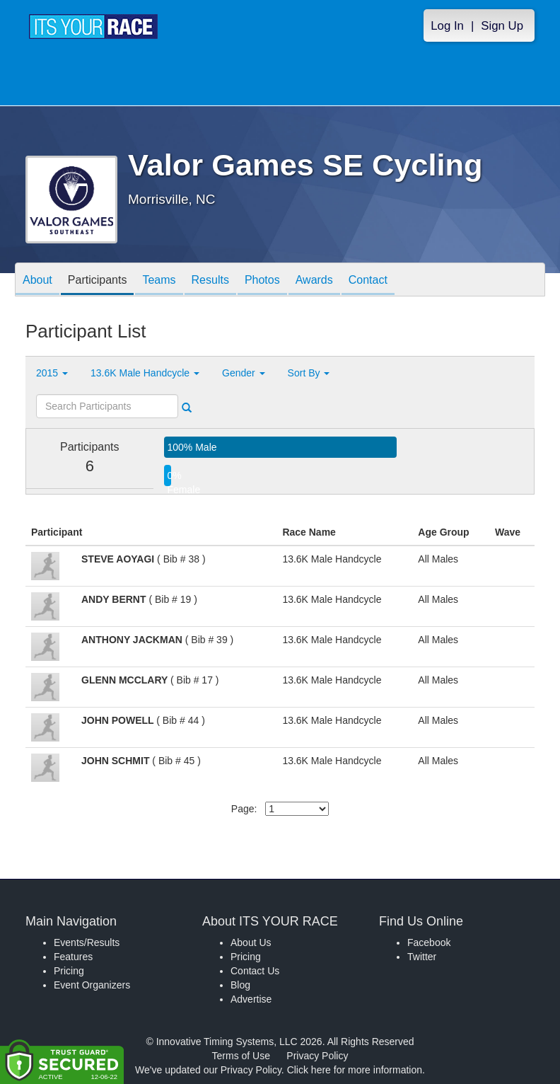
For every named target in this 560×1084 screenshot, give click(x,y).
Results (210, 281)
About (37, 281)
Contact (368, 281)
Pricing (69, 970)
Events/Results (86, 942)
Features (73, 956)
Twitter (421, 956)
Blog (240, 985)
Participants (97, 281)
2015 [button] (52, 373)
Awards (314, 281)
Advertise (251, 999)
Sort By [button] (309, 373)
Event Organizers (92, 985)
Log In (447, 26)
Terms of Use (241, 1055)
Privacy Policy (317, 1055)
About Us (251, 942)
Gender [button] (243, 373)
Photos (262, 281)
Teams (158, 281)
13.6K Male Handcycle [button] (145, 373)
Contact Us (255, 970)
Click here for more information (354, 1070)
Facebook (428, 942)
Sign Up (502, 26)
